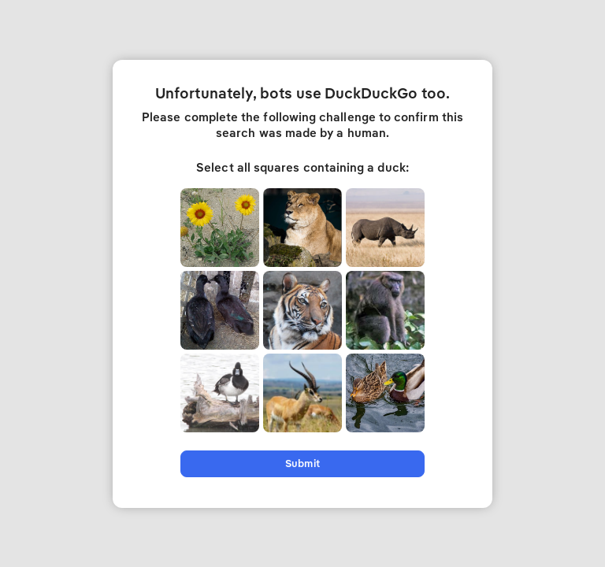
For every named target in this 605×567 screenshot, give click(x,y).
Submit (302, 463)
